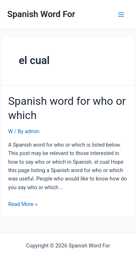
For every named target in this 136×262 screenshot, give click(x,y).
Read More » (22, 204)
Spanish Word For (41, 14)
